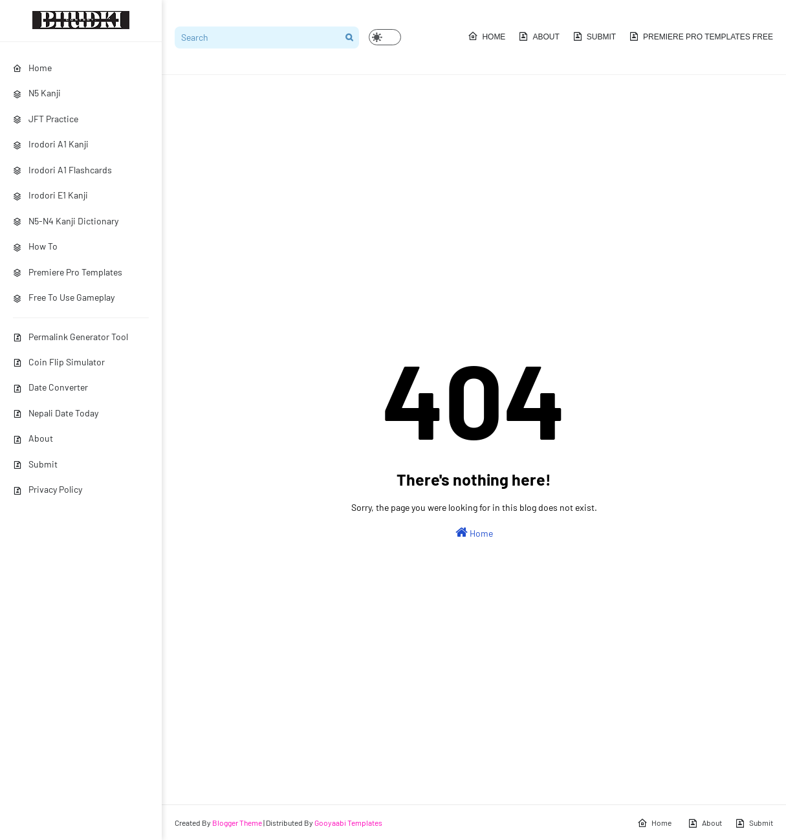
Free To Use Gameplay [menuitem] (64, 297)
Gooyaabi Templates (348, 822)
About (33, 438)
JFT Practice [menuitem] (45, 118)
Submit (35, 463)
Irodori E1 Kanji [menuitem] (50, 194)
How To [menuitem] (35, 246)
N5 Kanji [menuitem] (37, 92)
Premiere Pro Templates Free (701, 36)
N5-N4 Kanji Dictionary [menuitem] (65, 220)
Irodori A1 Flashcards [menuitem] (62, 169)
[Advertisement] (474, 184)
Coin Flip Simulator (59, 361)
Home (486, 36)
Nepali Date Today (55, 412)
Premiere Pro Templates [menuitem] (67, 271)
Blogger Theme (237, 822)
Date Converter (50, 387)
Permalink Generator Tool (70, 336)
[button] (385, 37)
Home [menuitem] (32, 67)
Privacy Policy (47, 489)
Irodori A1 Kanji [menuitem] (51, 143)
